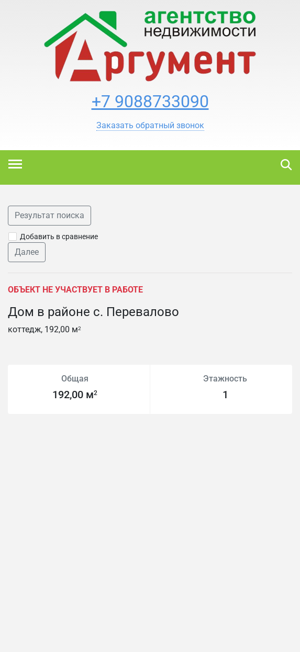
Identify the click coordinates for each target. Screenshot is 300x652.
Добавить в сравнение (59, 236)
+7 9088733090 (150, 101)
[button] (150, 125)
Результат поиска (49, 215)
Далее (27, 252)
